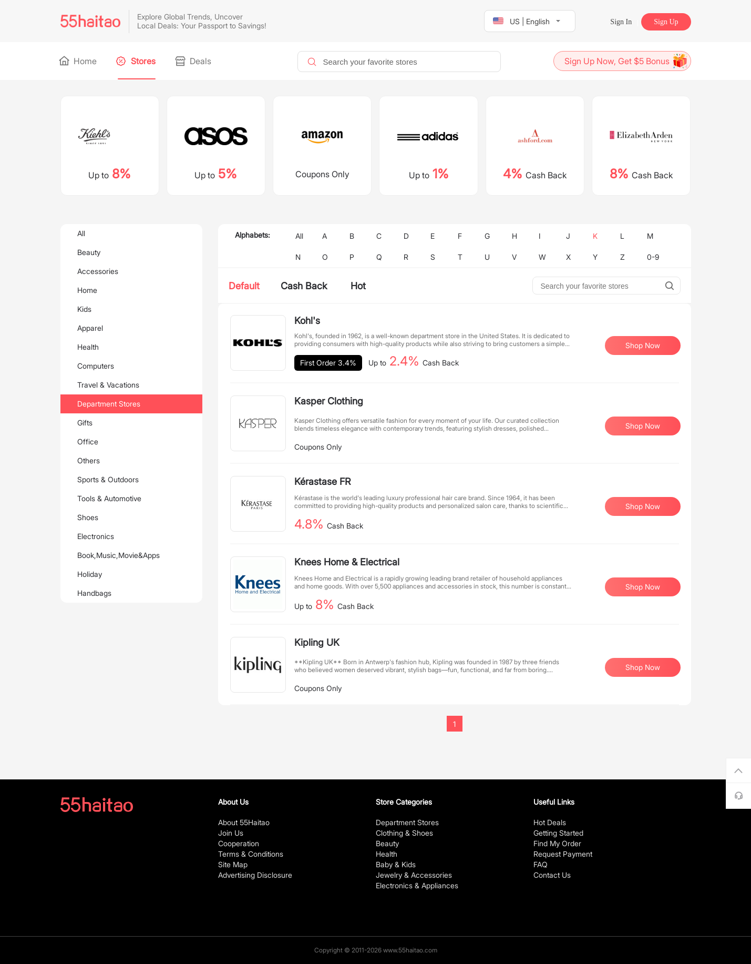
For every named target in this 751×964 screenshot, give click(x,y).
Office (87, 441)
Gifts (84, 422)
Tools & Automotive (109, 498)
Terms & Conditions (250, 853)
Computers (95, 365)
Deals (194, 61)
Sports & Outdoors (108, 479)
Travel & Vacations (108, 384)
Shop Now (642, 345)
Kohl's (307, 320)
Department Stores (108, 403)
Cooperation (238, 843)
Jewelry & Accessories (414, 874)
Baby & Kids (396, 864)
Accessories (97, 271)
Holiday (89, 574)
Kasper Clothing (328, 401)
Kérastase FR (322, 481)
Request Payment (562, 853)
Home (78, 61)
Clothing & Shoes (404, 832)
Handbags (94, 592)
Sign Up (666, 22)
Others (88, 460)
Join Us (230, 832)
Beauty (88, 252)
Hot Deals (549, 822)
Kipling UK (317, 642)
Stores (137, 61)
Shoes (87, 517)
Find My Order (557, 843)
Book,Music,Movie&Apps (118, 555)
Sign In (621, 22)
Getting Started (558, 832)
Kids (84, 309)
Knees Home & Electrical (346, 561)
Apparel (90, 327)
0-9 (653, 256)
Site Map (233, 864)
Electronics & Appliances (417, 885)
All (81, 233)
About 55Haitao (244, 822)
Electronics (95, 536)
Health (88, 346)
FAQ (540, 864)
